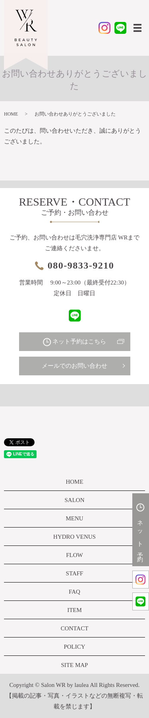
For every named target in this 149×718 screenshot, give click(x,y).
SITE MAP (74, 665)
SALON (74, 500)
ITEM (74, 610)
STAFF (74, 573)
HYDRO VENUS (74, 537)
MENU (74, 518)
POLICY (74, 646)
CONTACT (75, 628)
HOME (11, 114)
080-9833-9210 (81, 265)
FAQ (74, 592)
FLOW (74, 555)
